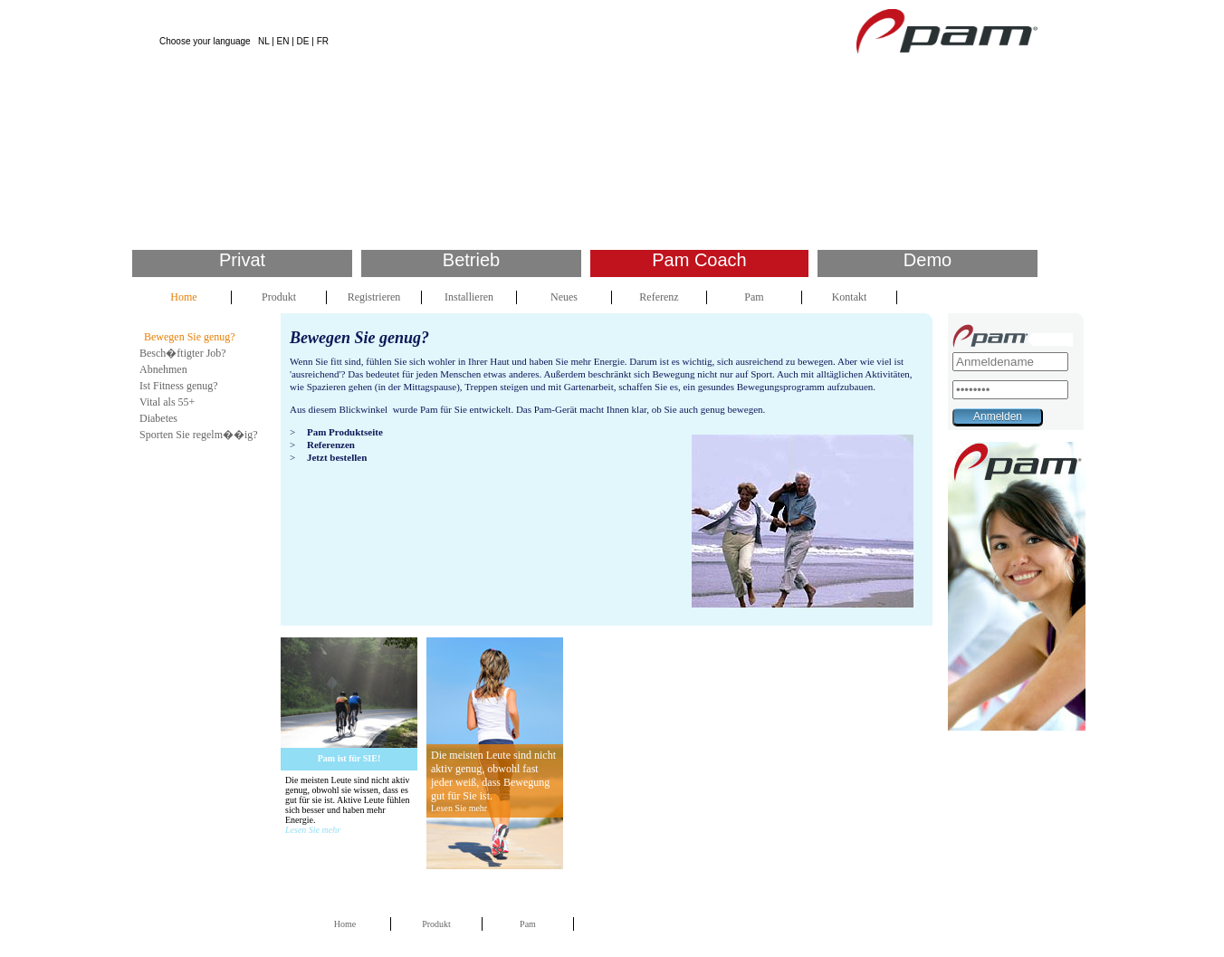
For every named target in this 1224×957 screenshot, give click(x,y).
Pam (753, 297)
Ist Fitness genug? (178, 385)
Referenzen (331, 444)
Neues (564, 297)
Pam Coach (699, 260)
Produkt (279, 297)
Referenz (658, 297)
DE (303, 41)
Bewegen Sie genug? (189, 336)
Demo (927, 260)
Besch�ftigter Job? (182, 353)
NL (263, 41)
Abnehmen (163, 369)
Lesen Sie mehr (312, 830)
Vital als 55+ (167, 402)
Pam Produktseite (345, 431)
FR (323, 41)
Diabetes (158, 418)
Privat (242, 260)
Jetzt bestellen (337, 457)
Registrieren (374, 297)
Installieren (469, 297)
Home (183, 297)
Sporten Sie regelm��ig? (198, 434)
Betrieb (471, 260)
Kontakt (849, 297)
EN (283, 41)
